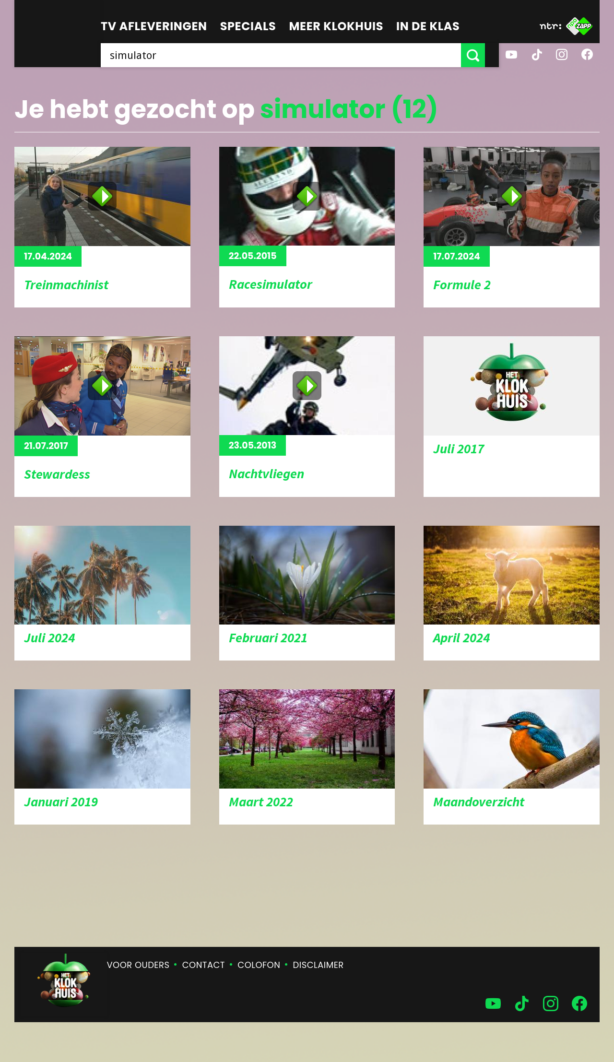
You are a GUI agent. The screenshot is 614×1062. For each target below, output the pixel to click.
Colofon (258, 965)
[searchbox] (288, 55)
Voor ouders (138, 965)
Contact (203, 965)
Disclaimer (318, 965)
